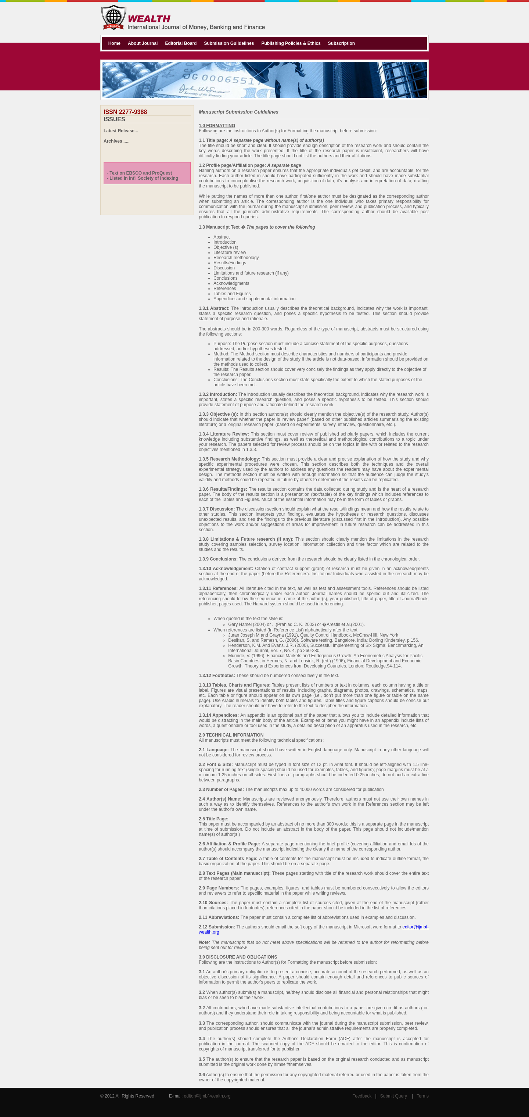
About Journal (143, 43)
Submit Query (393, 1096)
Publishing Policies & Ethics (290, 43)
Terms (423, 1096)
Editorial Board (181, 43)
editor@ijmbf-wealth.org (207, 1096)
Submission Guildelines (229, 43)
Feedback (362, 1096)
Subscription (341, 43)
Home (114, 43)
